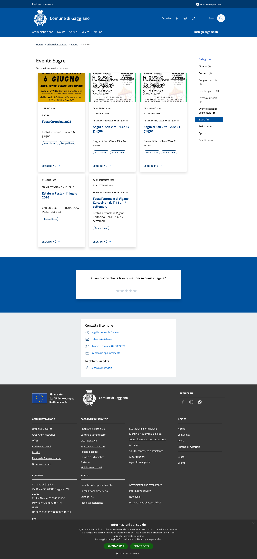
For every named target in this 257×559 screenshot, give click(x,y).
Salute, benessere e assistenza (146, 451)
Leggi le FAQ (87, 497)
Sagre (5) (204, 119)
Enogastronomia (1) (208, 82)
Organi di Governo (42, 429)
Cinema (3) (205, 66)
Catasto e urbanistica (92, 457)
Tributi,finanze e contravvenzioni (147, 439)
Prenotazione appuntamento (96, 485)
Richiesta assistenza (92, 503)
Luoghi (181, 457)
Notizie (182, 429)
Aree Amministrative (43, 435)
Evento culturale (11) (208, 100)
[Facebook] (175, 18)
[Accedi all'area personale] (208, 4)
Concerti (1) (205, 73)
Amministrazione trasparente (145, 485)
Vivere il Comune (57, 44)
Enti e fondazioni (41, 446)
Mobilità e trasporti (91, 467)
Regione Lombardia (42, 4)
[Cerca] (221, 18)
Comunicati (184, 435)
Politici (36, 452)
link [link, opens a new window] (160, 539)
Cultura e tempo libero (93, 435)
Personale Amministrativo (46, 458)
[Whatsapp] (191, 18)
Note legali (135, 497)
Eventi (74, 44)
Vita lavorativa (89, 440)
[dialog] (128, 539)
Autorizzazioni (137, 457)
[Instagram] (183, 18)
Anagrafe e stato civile (93, 429)
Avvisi (181, 440)
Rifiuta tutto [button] (141, 546)
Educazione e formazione (143, 429)
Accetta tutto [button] (116, 546)
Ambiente (134, 445)
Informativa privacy (140, 491)
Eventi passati (207, 140)
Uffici (35, 440)
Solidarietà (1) (206, 126)
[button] (128, 553)
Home (39, 44)
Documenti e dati (41, 464)
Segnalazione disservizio (94, 491)
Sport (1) (203, 133)
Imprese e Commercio (93, 446)
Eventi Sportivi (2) (209, 91)
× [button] (253, 523)
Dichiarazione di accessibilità (145, 502)
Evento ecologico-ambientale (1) (209, 111)
